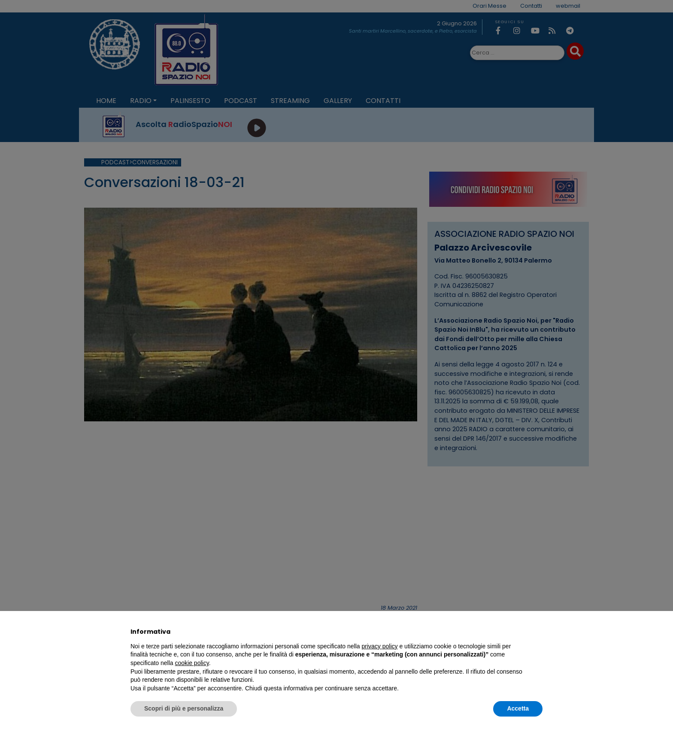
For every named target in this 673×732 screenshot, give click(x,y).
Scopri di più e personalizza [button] (183, 708)
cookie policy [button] (192, 662)
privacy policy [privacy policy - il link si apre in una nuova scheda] (380, 646)
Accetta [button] (518, 708)
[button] (538, 631)
